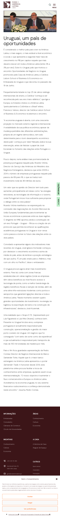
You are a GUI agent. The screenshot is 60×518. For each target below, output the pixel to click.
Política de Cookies (13, 514)
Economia (36, 426)
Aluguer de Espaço (40, 448)
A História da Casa (39, 444)
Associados (36, 470)
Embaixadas (8, 418)
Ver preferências (30, 509)
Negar (30, 503)
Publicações (36, 473)
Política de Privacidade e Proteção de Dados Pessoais (35, 514)
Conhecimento (38, 418)
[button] (57, 479)
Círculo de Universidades (13, 429)
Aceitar (30, 496)
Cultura (35, 422)
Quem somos (36, 466)
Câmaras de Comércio (12, 426)
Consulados (8, 422)
